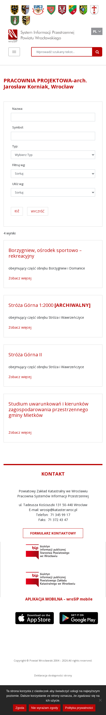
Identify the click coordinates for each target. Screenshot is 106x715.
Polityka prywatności (79, 708)
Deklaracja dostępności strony (53, 675)
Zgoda (19, 708)
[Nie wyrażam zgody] (100, 700)
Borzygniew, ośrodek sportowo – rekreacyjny (45, 253)
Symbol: (18, 127)
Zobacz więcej (19, 278)
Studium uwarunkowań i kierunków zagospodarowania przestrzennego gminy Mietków (48, 409)
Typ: (15, 146)
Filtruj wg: (18, 165)
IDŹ (17, 211)
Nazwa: (17, 108)
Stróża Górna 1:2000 (49, 305)
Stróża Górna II (25, 354)
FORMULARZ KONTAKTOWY (53, 533)
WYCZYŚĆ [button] (37, 211)
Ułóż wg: (18, 184)
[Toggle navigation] (14, 51)
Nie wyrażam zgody (44, 708)
